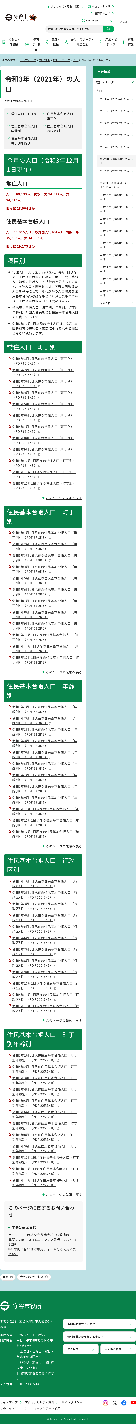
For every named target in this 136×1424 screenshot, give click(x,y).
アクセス (72, 1349)
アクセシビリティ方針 (39, 1402)
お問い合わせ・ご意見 (81, 1324)
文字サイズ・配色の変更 (65, 6)
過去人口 (105, 300)
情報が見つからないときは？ (85, 1336)
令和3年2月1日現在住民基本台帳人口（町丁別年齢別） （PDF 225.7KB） (44, 1069)
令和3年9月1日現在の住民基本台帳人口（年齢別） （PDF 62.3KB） (44, 800)
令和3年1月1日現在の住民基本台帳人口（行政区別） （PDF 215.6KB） (44, 883)
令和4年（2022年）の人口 (114, 145)
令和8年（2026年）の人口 (114, 97)
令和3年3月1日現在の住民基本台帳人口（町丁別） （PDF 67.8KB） (44, 557)
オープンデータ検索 (47, 1408)
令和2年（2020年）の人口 (114, 170)
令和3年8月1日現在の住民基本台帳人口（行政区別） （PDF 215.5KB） (44, 963)
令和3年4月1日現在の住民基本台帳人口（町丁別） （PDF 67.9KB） (44, 569)
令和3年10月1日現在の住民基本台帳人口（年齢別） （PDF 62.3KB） (45, 811)
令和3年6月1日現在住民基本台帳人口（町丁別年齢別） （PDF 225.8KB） (44, 1114)
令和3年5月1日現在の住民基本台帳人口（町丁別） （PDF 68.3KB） (44, 580)
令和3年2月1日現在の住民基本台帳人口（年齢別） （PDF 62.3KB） (44, 720)
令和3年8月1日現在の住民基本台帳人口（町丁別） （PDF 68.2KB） (44, 614)
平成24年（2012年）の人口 (114, 266)
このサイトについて (13, 1408)
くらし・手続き (11, 42)
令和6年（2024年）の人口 (114, 122)
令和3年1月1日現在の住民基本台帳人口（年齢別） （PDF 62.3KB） (44, 709)
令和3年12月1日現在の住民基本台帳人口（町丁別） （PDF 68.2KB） (45, 659)
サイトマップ (9, 1402)
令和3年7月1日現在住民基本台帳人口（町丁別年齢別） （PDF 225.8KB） (44, 1125)
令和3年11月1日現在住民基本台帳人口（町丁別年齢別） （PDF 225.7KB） (45, 1171)
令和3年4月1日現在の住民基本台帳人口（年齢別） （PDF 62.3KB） (44, 743)
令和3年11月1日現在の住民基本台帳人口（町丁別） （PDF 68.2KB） (45, 648)
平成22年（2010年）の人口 (114, 290)
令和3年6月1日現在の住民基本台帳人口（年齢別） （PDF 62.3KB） (44, 766)
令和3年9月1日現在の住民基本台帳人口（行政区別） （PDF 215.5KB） (44, 974)
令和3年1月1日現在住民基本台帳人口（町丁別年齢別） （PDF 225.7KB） (44, 1057)
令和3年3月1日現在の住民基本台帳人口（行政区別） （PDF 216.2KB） (44, 906)
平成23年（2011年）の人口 (114, 278)
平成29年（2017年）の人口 (114, 206)
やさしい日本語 (101, 6)
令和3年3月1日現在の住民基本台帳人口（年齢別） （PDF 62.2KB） (44, 731)
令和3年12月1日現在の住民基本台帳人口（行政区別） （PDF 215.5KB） (45, 1008)
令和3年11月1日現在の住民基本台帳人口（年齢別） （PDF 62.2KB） (45, 822)
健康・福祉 (53, 42)
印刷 (5, 1277)
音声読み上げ (102, 13)
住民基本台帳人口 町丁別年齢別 (26, 140)
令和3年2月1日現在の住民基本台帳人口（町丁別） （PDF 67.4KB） (44, 546)
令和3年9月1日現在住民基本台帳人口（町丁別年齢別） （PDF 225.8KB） (44, 1148)
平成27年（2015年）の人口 (114, 230)
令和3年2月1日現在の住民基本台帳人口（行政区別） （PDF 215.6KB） (44, 894)
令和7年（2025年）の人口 (114, 109)
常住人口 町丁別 (24, 113)
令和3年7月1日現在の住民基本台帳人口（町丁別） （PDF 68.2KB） (44, 603)
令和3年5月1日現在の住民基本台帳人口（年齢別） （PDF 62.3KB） (44, 754)
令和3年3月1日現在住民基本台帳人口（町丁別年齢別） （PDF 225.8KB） (44, 1080)
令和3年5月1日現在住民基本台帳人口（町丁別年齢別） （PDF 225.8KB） (44, 1103)
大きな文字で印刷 (32, 1277)
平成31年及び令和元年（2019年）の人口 (114, 181)
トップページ (28, 60)
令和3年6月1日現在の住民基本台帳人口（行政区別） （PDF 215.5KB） (44, 940)
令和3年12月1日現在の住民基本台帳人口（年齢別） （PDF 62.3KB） (45, 834)
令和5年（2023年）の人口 (114, 133)
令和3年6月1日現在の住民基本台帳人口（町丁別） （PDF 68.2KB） (44, 591)
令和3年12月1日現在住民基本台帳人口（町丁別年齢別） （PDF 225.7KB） (45, 1182)
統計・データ (61, 60)
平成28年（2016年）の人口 (114, 218)
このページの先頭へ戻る (64, 497)
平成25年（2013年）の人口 (114, 254)
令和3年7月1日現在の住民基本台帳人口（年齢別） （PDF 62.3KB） (44, 777)
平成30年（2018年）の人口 (114, 194)
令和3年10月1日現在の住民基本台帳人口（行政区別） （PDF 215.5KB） (45, 985)
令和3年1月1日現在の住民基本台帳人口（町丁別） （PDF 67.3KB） (44, 535)
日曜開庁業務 (26, 1373)
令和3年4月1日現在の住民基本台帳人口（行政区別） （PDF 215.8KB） (44, 917)
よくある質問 (113, 1349)
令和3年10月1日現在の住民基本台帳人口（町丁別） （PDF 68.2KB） (45, 637)
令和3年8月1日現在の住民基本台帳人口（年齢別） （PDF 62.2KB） (44, 788)
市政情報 (127, 42)
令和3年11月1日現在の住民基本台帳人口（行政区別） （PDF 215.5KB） (45, 997)
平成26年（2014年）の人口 (114, 242)
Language (92, 20)
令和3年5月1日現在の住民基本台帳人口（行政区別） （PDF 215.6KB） (44, 928)
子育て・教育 (33, 44)
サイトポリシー (72, 1402)
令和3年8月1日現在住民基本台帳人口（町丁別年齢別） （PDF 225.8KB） (44, 1137)
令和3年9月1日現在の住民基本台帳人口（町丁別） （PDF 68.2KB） (44, 625)
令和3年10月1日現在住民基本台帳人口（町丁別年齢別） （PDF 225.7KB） (45, 1159)
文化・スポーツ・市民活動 (79, 42)
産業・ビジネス (107, 42)
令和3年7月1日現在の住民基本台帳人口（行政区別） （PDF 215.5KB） (44, 951)
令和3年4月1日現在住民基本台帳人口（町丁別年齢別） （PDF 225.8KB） (44, 1091)
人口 (75, 60)
